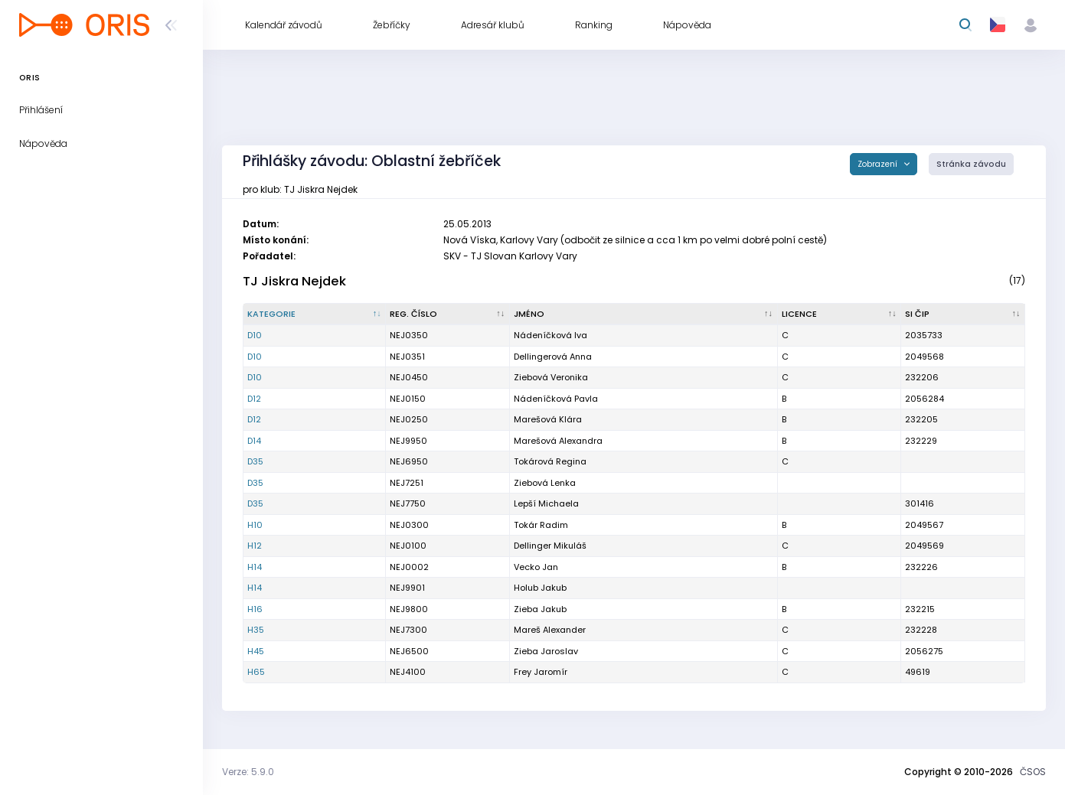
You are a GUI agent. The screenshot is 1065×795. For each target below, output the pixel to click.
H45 (255, 651)
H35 (255, 630)
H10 (255, 525)
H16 (255, 609)
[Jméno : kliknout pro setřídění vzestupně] (644, 314)
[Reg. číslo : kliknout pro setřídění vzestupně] (448, 314)
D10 (254, 335)
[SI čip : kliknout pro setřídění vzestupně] (963, 314)
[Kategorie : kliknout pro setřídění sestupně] (314, 314)
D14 (254, 441)
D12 (254, 399)
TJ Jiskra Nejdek (294, 281)
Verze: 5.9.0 (248, 771)
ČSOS (1033, 771)
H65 (256, 672)
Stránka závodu (971, 164)
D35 (255, 461)
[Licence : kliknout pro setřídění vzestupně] (840, 314)
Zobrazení (879, 164)
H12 (254, 545)
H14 (254, 567)
